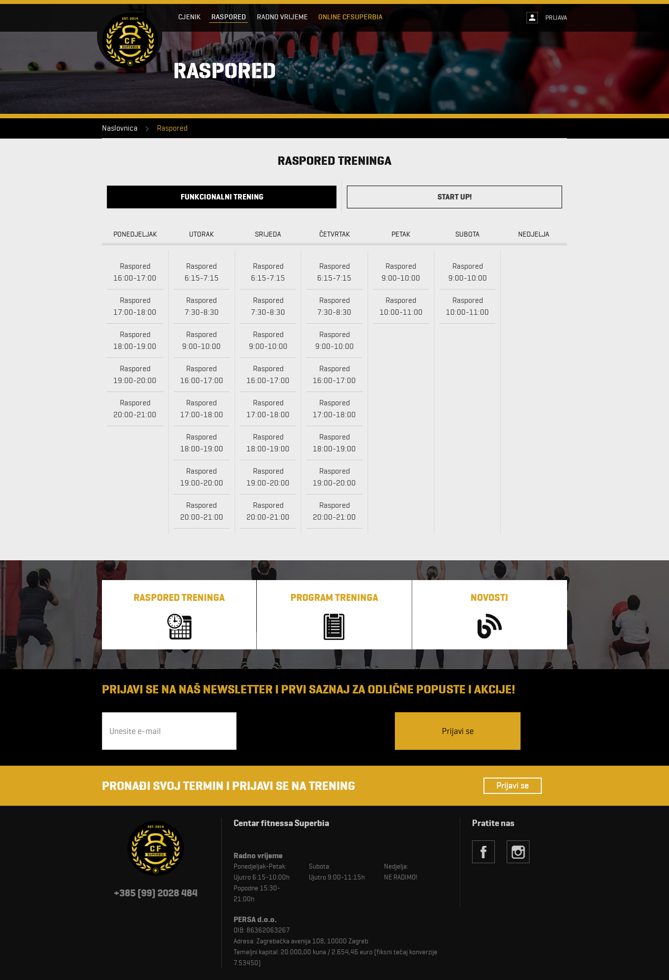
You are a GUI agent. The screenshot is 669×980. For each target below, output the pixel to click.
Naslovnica (120, 128)
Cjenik (189, 16)
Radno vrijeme (282, 16)
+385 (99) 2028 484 (155, 893)
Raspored (228, 16)
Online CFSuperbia (351, 16)
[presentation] (316, 731)
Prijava (556, 17)
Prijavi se (512, 785)
